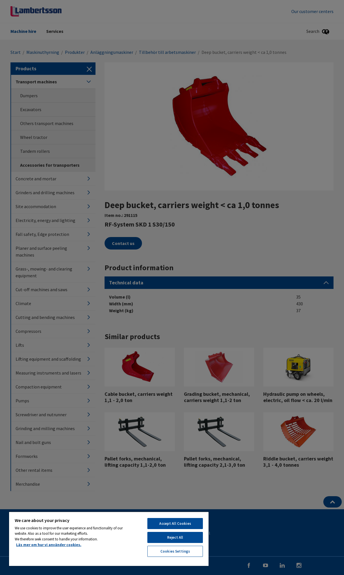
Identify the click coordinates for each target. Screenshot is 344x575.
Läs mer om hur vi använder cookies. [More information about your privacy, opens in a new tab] (48, 544)
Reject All (175, 537)
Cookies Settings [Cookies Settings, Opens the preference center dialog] (175, 551)
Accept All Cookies (175, 523)
